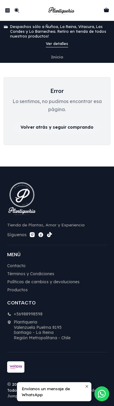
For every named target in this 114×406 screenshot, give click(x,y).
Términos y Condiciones (30, 273)
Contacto (16, 265)
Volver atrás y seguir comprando (57, 127)
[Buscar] (17, 10)
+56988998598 (25, 314)
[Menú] (8, 10)
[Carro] (106, 10)
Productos (17, 290)
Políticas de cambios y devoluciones (43, 281)
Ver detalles (57, 43)
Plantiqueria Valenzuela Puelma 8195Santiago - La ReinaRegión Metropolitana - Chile (39, 329)
